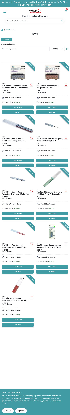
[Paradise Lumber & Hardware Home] (35, 11)
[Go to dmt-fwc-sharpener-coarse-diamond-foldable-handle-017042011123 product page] (18, 195)
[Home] (2, 30)
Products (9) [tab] (7, 39)
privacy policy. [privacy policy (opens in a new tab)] (7, 401)
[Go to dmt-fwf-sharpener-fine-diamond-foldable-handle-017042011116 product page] (18, 248)
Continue (8, 411)
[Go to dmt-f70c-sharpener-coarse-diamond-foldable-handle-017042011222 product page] (52, 248)
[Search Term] (35, 21)
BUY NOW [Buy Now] (18, 112)
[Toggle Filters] (67, 49)
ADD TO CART (18, 107)
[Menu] (4, 11)
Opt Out (21, 411)
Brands (8, 30)
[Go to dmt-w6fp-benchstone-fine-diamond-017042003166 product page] (52, 88)
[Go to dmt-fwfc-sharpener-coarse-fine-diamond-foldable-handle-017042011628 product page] (18, 142)
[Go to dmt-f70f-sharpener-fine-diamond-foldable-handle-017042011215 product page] (18, 301)
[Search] (62, 20)
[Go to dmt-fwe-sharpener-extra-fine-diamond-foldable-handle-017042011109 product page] (52, 195)
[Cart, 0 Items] (66, 10)
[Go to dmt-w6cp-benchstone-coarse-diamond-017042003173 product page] (18, 88)
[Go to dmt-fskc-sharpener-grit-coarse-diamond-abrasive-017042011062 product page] (52, 142)
